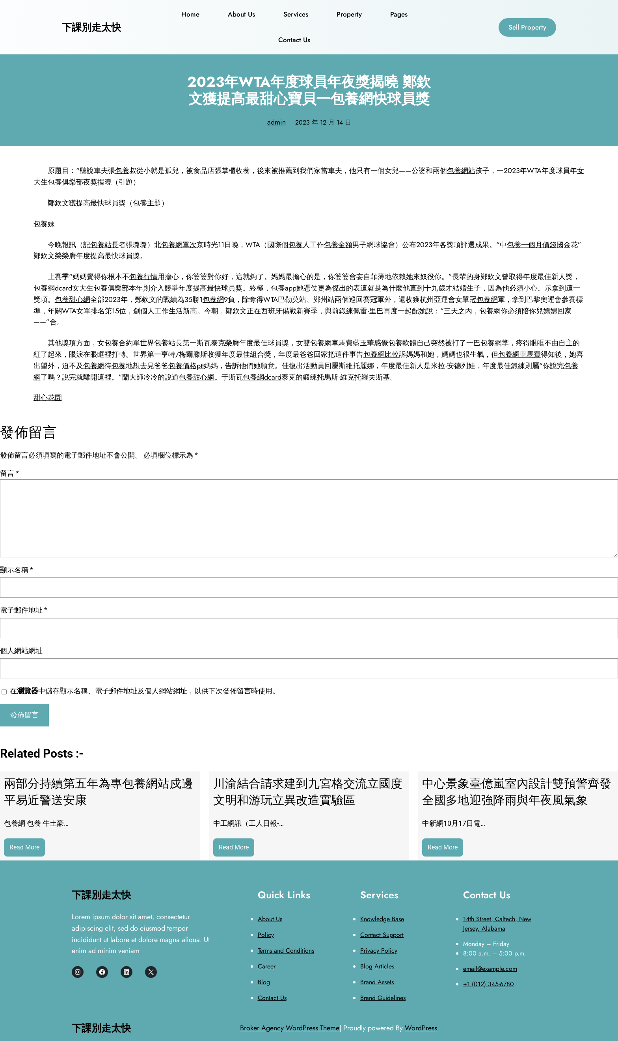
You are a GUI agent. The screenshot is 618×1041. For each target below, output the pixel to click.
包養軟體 (402, 343)
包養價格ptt (186, 366)
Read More (27, 849)
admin (276, 122)
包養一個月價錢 (532, 245)
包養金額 (338, 245)
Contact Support (382, 934)
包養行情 (143, 277)
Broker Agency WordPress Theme (289, 1028)
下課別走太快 (91, 27)
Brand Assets (377, 982)
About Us (270, 919)
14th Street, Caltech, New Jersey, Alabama (497, 923)
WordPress (421, 1028)
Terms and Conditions (286, 950)
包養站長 (104, 245)
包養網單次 (179, 245)
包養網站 (461, 171)
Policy (266, 934)
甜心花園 (48, 398)
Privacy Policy (378, 950)
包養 (122, 171)
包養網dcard (53, 288)
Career (266, 966)
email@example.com (490, 968)
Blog (264, 982)
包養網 (213, 299)
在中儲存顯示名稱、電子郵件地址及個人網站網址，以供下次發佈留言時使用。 (144, 691)
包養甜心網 (72, 299)
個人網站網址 (21, 650)
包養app (283, 288)
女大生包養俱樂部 (100, 288)
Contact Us (272, 997)
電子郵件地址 (23, 610)
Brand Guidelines (383, 997)
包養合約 (118, 343)
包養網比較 (381, 354)
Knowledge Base (382, 919)
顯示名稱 (16, 570)
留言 (9, 473)
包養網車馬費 (331, 343)
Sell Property (527, 27)
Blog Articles (377, 966)
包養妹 (44, 224)
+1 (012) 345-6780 (488, 984)
